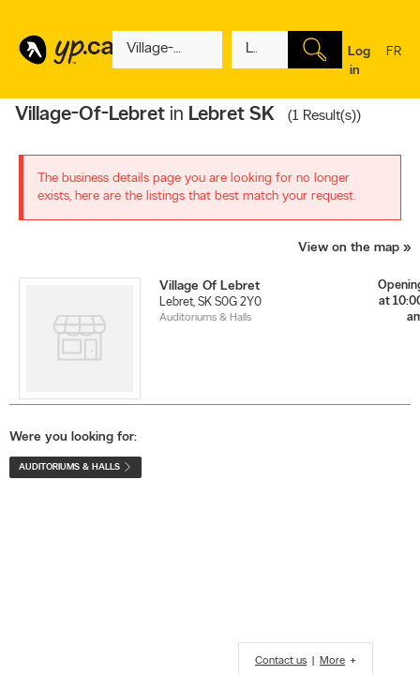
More (332, 661)
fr (393, 63)
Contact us (281, 661)
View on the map (348, 248)
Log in (359, 61)
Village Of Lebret (209, 286)
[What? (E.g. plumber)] (167, 49)
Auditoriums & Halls (205, 317)
